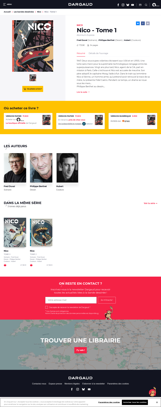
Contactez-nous (39, 384)
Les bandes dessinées (24, 12)
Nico (39, 12)
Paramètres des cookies (118, 384)
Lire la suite (82, 92)
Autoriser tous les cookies (134, 404)
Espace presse (55, 384)
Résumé (81, 53)
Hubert (127, 40)
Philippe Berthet (106, 40)
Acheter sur (120, 121)
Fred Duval (82, 40)
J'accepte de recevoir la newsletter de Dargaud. (69, 307)
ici (98, 313)
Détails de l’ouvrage (98, 53)
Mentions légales (72, 384)
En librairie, (71, 120)
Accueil (7, 12)
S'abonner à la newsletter (93, 384)
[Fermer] (157, 404)
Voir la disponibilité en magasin (75, 124)
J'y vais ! (80, 350)
